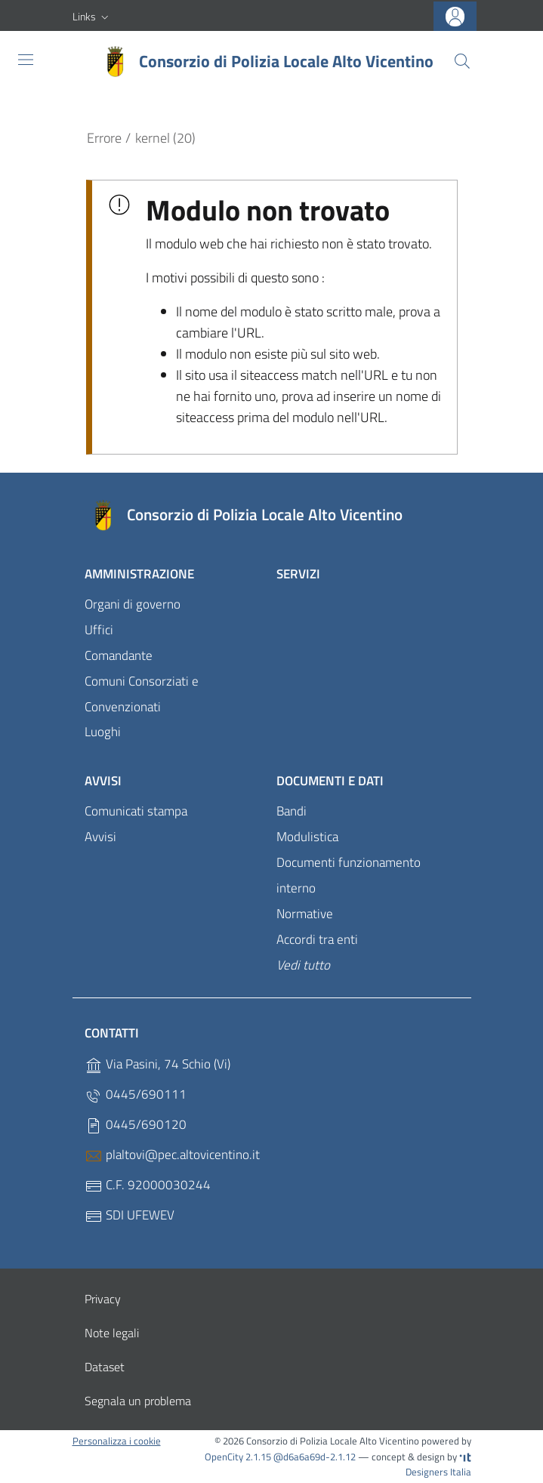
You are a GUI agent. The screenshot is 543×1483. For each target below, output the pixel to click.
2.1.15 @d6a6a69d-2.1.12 (300, 1456)
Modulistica (307, 836)
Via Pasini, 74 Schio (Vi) (157, 1065)
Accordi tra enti (317, 939)
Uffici (99, 630)
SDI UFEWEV (129, 1216)
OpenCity (225, 1456)
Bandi (291, 811)
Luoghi (103, 732)
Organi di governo (132, 604)
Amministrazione (139, 574)
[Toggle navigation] (26, 60)
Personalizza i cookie (117, 1440)
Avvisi (103, 781)
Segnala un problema (138, 1401)
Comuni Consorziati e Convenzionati (142, 694)
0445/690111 (136, 1095)
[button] (92, 16)
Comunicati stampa (136, 811)
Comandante (119, 655)
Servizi (298, 574)
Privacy (103, 1299)
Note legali (112, 1333)
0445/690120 (136, 1125)
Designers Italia (438, 1465)
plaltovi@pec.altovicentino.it (172, 1155)
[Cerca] (462, 61)
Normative (304, 913)
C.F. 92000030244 (148, 1186)
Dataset (105, 1367)
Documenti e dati (330, 781)
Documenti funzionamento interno (348, 875)
